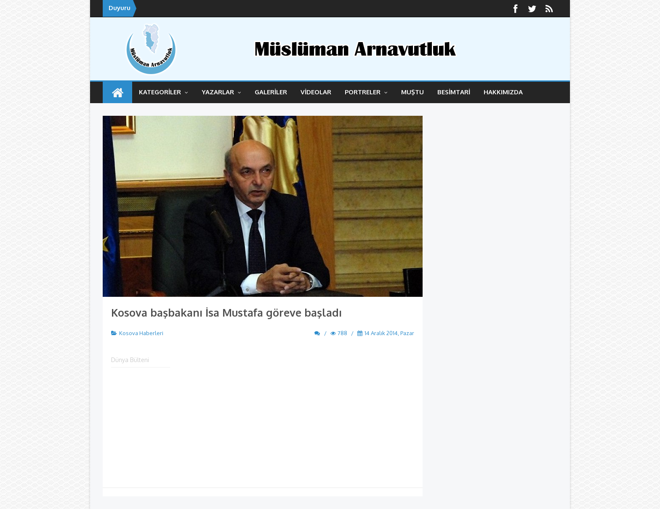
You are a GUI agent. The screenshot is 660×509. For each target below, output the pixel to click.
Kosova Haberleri (141, 333)
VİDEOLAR (316, 92)
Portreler (366, 92)
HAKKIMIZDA (503, 92)
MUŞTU (412, 92)
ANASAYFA (117, 92)
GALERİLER (271, 92)
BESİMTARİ (453, 92)
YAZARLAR (221, 92)
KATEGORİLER (163, 92)
